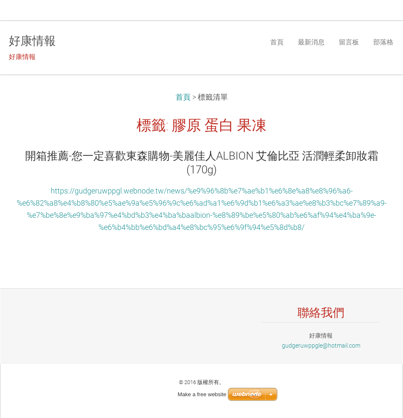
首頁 (183, 97)
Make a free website (202, 394)
